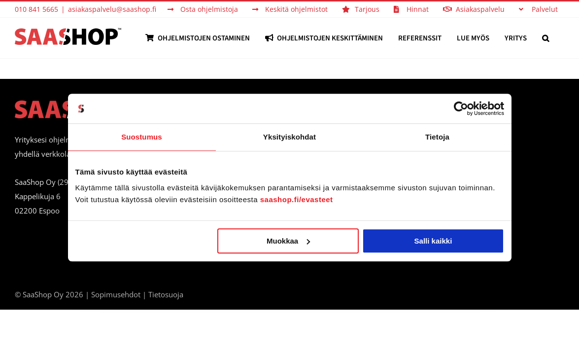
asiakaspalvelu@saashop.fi (112, 9)
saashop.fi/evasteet (296, 199)
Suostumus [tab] (141, 137)
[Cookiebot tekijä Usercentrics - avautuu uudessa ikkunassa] (461, 108)
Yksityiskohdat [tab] (289, 137)
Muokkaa (288, 241)
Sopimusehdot (115, 294)
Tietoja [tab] (437, 137)
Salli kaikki (433, 241)
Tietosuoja (165, 294)
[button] (560, 38)
